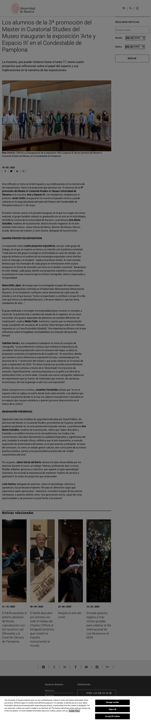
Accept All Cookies (112, 716)
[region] (75, 709)
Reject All (112, 709)
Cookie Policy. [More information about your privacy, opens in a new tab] (74, 711)
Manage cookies (112, 702)
